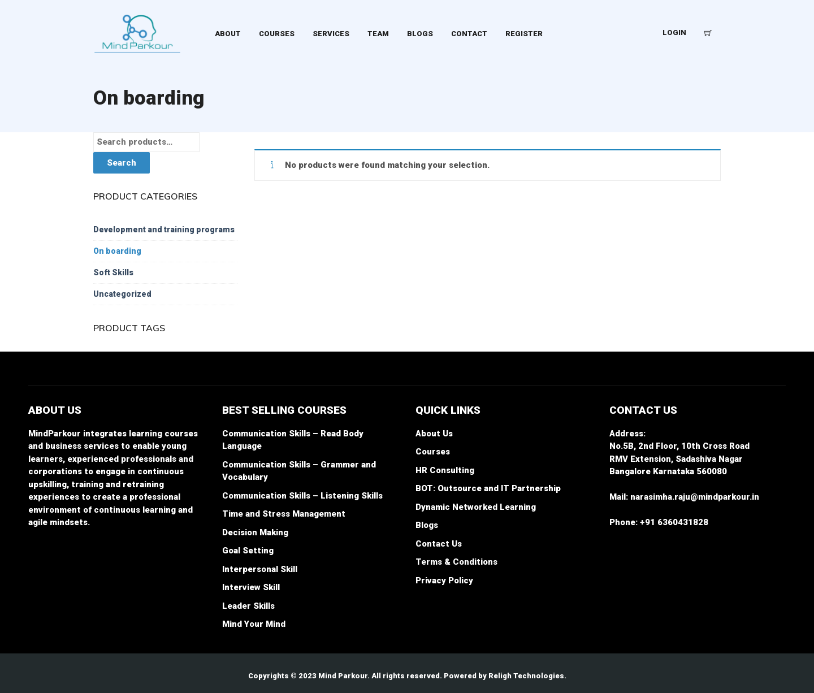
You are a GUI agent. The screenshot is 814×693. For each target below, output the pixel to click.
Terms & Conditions (456, 562)
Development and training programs (164, 229)
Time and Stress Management (283, 514)
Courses (432, 452)
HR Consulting (444, 470)
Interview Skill (251, 587)
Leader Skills (248, 606)
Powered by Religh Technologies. (505, 676)
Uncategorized (122, 293)
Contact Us (438, 544)
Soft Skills (113, 272)
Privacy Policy (444, 580)
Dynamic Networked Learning (475, 507)
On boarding (117, 250)
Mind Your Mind (253, 624)
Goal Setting (248, 550)
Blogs (426, 525)
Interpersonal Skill (259, 569)
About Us (434, 433)
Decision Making (255, 532)
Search (121, 163)
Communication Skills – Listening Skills (302, 496)
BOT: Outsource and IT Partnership (488, 488)
